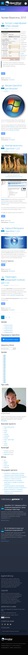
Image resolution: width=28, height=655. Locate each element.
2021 (4, 362)
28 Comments (12, 271)
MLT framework (11, 126)
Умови (11, 647)
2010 (4, 379)
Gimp (5, 432)
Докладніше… (4, 420)
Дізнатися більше (5, 520)
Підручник (6, 467)
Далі (3, 73)
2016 (4, 370)
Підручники (7, 454)
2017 (4, 368)
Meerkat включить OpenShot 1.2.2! (14, 147)
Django (5, 430)
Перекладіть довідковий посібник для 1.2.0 (13, 279)
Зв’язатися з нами (8, 606)
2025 (4, 356)
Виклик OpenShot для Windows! (13, 87)
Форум (12, 615)
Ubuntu (5, 445)
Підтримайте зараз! (10, 339)
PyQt (5, 441)
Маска (5, 464)
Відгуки (6, 462)
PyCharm (6, 438)
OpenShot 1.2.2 (4, 202)
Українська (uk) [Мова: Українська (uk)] (17, 647)
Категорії (5, 447)
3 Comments (11, 79)
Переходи (6, 465)
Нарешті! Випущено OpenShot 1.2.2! (14, 230)
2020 (4, 364)
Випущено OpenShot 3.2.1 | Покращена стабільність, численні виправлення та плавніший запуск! (13, 491)
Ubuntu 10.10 (4, 199)
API (5, 460)
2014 (4, 373)
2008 (4, 382)
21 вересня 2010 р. (8, 328)
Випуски (6, 452)
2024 (4, 358)
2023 (4, 359)
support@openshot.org (11, 612)
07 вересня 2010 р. (8, 325)
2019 (4, 365)
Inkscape (6, 434)
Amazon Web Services (9, 427)
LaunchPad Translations (15, 295)
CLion (5, 429)
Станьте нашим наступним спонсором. (10, 631)
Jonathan (6, 28)
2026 (4, 355)
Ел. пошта (8, 615)
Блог (3, 9)
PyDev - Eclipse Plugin (9, 439)
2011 (4, 377)
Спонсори (5, 628)
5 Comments (11, 310)
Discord (16, 615)
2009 (4, 380)
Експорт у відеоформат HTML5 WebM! (16, 24)
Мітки (3, 457)
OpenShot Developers (14, 130)
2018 (4, 367)
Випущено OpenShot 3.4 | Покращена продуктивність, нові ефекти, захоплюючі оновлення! (14, 482)
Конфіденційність (5, 647)
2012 (4, 376)
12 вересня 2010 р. (8, 327)
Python (5, 443)
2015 (4, 371)
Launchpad (6, 436)
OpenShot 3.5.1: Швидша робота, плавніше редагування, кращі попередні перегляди (16, 507)
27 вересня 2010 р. (8, 332)
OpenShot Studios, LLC (6, 645)
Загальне (6, 451)
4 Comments (11, 222)
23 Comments (12, 139)
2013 (4, 374)
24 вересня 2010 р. (8, 330)
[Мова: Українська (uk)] (26, 3)
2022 (4, 361)
